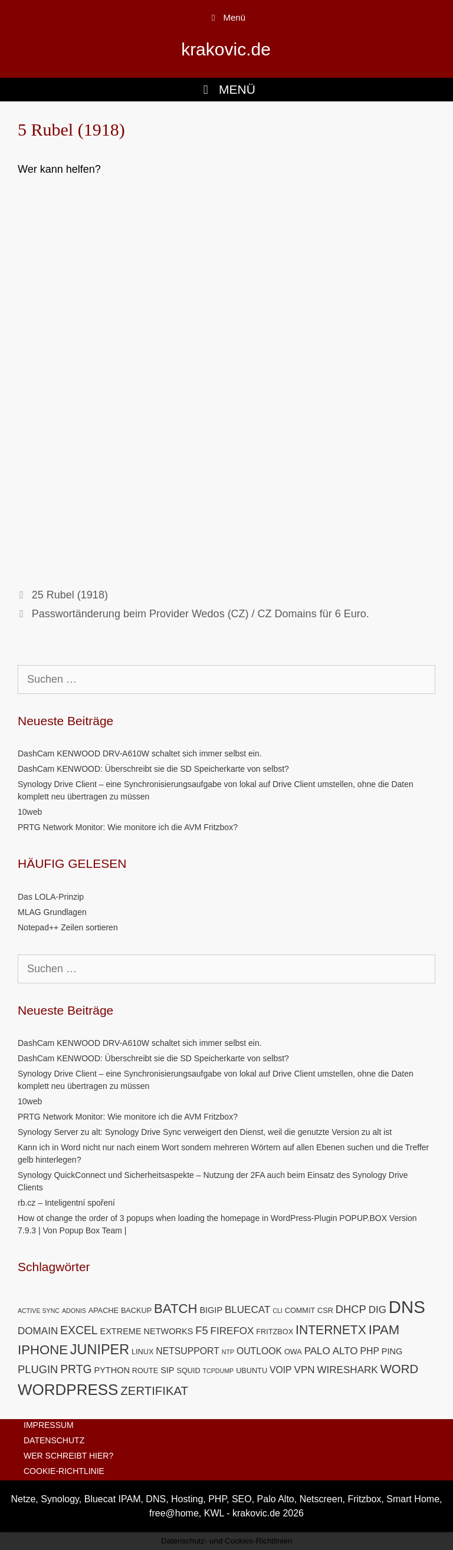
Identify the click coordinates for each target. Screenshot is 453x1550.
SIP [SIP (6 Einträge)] (167, 1370)
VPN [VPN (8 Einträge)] (304, 1369)
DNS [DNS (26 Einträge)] (407, 1307)
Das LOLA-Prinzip (51, 896)
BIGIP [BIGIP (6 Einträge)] (210, 1310)
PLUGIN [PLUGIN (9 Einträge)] (38, 1369)
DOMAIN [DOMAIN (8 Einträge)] (38, 1331)
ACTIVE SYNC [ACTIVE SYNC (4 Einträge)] (39, 1310)
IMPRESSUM (49, 1425)
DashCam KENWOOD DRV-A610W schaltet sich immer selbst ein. (140, 753)
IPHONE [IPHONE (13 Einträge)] (43, 1349)
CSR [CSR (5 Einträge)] (325, 1310)
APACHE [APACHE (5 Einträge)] (103, 1310)
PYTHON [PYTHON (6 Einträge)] (111, 1370)
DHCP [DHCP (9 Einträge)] (351, 1309)
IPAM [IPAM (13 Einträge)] (384, 1329)
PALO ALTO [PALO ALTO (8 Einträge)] (331, 1351)
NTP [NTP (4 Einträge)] (228, 1351)
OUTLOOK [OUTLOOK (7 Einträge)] (259, 1351)
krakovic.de (226, 49)
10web (30, 812)
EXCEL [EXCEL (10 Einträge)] (79, 1330)
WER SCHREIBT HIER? (68, 1455)
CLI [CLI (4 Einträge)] (278, 1310)
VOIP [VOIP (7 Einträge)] (281, 1370)
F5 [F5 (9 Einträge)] (201, 1330)
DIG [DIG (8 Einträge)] (377, 1309)
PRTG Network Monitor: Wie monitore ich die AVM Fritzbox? (128, 827)
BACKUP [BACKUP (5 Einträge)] (136, 1310)
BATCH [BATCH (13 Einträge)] (175, 1308)
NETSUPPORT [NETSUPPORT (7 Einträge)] (187, 1351)
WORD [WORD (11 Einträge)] (399, 1369)
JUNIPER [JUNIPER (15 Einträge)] (99, 1349)
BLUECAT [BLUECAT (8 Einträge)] (247, 1309)
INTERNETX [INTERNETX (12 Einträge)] (331, 1330)
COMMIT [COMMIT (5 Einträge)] (300, 1310)
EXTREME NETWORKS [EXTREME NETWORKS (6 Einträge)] (146, 1331)
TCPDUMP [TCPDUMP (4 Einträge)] (218, 1370)
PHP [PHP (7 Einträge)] (369, 1351)
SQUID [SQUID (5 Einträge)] (188, 1370)
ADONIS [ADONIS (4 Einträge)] (74, 1310)
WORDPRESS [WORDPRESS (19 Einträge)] (68, 1389)
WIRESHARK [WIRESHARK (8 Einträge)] (347, 1369)
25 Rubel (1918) (70, 595)
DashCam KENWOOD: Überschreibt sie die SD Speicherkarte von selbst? (153, 769)
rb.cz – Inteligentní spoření (66, 1202)
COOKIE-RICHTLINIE (64, 1471)
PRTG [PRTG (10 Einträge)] (75, 1369)
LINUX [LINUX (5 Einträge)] (142, 1351)
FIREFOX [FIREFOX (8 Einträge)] (232, 1331)
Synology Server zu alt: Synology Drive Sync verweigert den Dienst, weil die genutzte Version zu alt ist (205, 1132)
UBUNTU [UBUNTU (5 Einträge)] (251, 1370)
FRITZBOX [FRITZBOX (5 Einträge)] (274, 1331)
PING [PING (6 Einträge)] (392, 1351)
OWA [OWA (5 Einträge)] (293, 1351)
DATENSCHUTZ (54, 1440)
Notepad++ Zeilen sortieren (68, 927)
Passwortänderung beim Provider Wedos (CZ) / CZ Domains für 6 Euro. (200, 614)
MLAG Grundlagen (52, 912)
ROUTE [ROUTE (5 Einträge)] (145, 1370)
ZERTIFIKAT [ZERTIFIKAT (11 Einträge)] (154, 1390)
